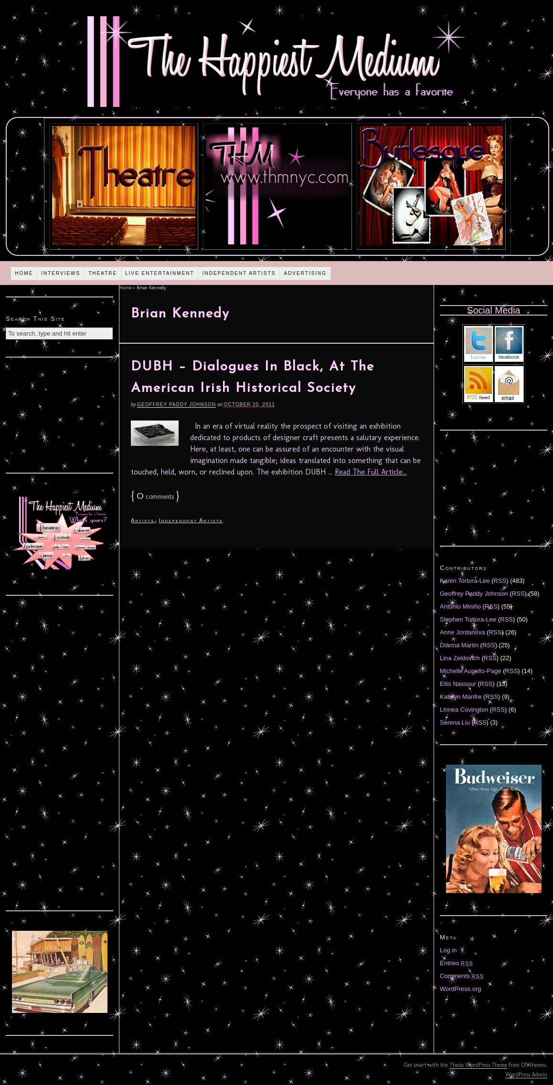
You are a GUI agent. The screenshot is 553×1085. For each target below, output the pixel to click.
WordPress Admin (526, 1074)
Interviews (60, 273)
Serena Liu (455, 722)
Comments (462, 976)
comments (155, 497)
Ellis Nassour (458, 683)
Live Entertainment (159, 273)
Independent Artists (239, 273)
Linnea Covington (464, 709)
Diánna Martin (459, 645)
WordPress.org (460, 988)
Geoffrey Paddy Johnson (176, 404)
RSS (500, 580)
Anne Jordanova (462, 632)
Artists (143, 520)
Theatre (102, 273)
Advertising (305, 273)
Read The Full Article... (371, 471)
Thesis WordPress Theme (478, 1065)
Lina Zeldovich (460, 658)
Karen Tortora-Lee (465, 580)
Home (24, 273)
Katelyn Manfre (460, 696)
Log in (448, 950)
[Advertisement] (59, 414)
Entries (456, 963)
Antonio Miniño (460, 606)
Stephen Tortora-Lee (468, 619)
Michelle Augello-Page (470, 670)
